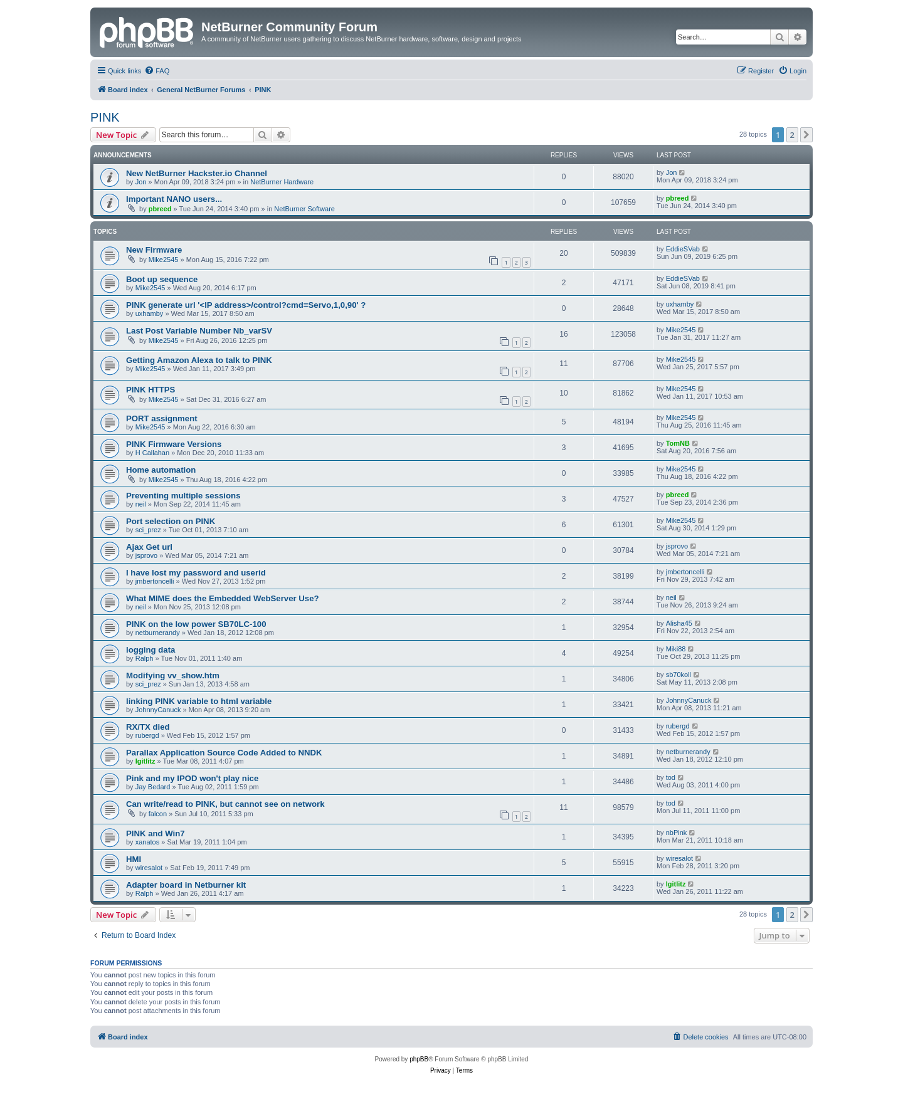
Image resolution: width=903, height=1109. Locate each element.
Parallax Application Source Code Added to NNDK (224, 752)
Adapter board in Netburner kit (186, 885)
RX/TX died (148, 727)
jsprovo (146, 555)
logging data (150, 649)
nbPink (676, 832)
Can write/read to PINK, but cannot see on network (225, 804)
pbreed (160, 209)
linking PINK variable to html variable (199, 701)
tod (670, 777)
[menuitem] (156, 70)
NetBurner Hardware (282, 182)
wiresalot (148, 867)
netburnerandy (157, 632)
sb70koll (678, 674)
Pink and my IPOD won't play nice (192, 778)
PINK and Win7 (155, 833)
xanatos (147, 842)
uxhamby (149, 313)
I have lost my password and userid (196, 572)
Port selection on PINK (170, 521)
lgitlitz (145, 761)
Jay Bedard (153, 787)
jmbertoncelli (154, 581)
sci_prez (148, 529)
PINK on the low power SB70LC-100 (196, 624)
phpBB (418, 1059)
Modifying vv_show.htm (172, 675)
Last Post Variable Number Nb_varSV (199, 330)
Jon (141, 182)
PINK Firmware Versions (173, 444)
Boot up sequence (162, 279)
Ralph (144, 658)
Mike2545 (164, 259)
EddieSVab (683, 249)
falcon (158, 813)
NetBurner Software (304, 209)
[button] (806, 134)
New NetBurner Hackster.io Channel (196, 173)
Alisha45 (679, 623)
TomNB (678, 443)
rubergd (147, 735)
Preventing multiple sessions (183, 495)
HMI (133, 859)
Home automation (161, 470)
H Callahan (152, 452)
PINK (105, 117)
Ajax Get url (149, 547)
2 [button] (792, 134)
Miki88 (676, 649)
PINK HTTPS (150, 389)
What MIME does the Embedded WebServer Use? (222, 598)
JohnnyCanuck (158, 709)
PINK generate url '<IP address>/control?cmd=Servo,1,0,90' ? (246, 305)
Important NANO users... (174, 199)
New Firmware (154, 250)
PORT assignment (162, 418)
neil (140, 504)
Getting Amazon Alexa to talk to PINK (199, 360)
